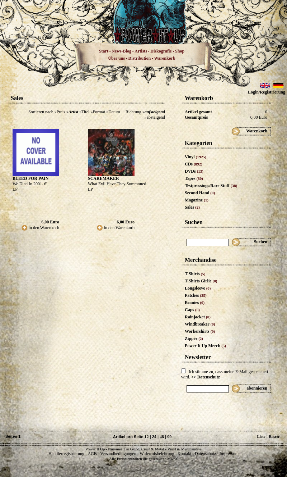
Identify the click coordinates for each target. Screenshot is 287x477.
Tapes (194, 178)
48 (162, 436)
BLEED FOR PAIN (30, 178)
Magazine (196, 200)
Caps (192, 309)
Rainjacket (198, 316)
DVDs (194, 171)
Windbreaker (200, 324)
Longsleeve (198, 288)
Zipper (194, 338)
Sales (192, 207)
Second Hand (200, 192)
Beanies (194, 302)
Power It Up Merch (205, 345)
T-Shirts (195, 273)
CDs (193, 164)
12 (146, 436)
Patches (196, 295)
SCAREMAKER (103, 178)
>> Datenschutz (205, 377)
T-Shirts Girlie (201, 280)
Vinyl (195, 156)
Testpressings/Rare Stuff (211, 185)
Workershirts (200, 331)
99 (169, 436)
